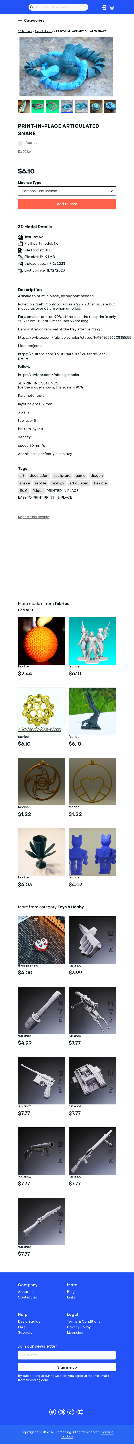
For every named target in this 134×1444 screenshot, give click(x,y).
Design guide (29, 1321)
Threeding (21, 7)
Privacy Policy (79, 1327)
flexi (23, 490)
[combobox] (67, 191)
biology (58, 483)
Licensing (75, 1332)
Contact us (27, 1297)
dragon (97, 475)
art (22, 475)
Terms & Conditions (83, 1321)
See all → (25, 610)
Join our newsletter (37, 1346)
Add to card (67, 203)
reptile (40, 483)
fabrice (31, 142)
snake (25, 483)
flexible (100, 483)
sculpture (61, 475)
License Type (29, 182)
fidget (37, 490)
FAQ (21, 1327)
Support (25, 1332)
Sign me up (67, 1367)
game (80, 475)
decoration (39, 475)
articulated (79, 483)
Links (71, 1297)
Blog (71, 1291)
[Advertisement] (67, 559)
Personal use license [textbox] (39, 191)
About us (26, 1291)
